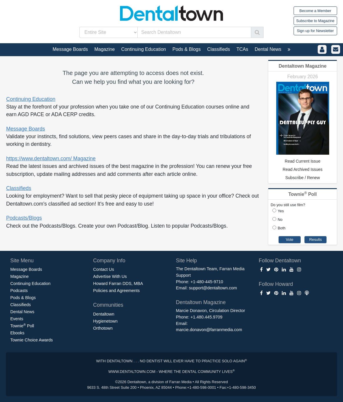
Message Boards (25, 129)
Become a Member (315, 11)
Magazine (19, 276)
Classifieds (18, 188)
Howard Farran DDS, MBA (118, 283)
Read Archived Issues (302, 169)
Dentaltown (103, 314)
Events (16, 318)
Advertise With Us (110, 276)
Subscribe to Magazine (315, 21)
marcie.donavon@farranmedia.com (209, 329)
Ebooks (17, 333)
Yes (281, 211)
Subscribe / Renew (302, 177)
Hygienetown (105, 321)
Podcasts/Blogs (24, 218)
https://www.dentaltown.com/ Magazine (51, 158)
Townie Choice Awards (31, 340)
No (280, 219)
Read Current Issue (302, 161)
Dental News (22, 311)
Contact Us (103, 269)
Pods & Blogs (23, 297)
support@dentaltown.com (213, 288)
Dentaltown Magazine (303, 66)
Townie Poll (22, 325)
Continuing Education (30, 99)
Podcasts (19, 290)
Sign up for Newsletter (315, 31)
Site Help (186, 260)
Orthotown (103, 328)
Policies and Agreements (116, 290)
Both (281, 228)
